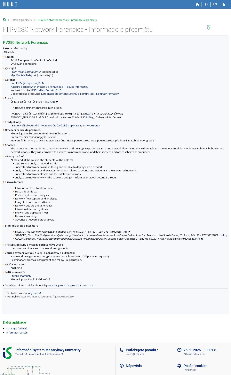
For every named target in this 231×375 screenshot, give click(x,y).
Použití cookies (195, 366)
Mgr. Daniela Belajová (23, 75)
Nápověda (134, 366)
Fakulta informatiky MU (52, 354)
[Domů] (197, 4)
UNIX (93, 125)
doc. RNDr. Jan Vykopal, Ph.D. (27, 83)
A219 (90, 114)
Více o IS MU (21, 354)
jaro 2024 (75, 285)
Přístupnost (190, 370)
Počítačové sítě (24, 125)
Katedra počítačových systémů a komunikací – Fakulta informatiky (49, 86)
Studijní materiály (21, 276)
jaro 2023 (63, 285)
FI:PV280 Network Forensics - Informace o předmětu (67, 20)
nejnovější (34, 293)
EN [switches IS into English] (215, 4)
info (125, 231)
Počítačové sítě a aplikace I (61, 125)
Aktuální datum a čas (194, 354)
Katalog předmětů (21, 20)
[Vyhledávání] (206, 4)
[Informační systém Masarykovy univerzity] (10, 4)
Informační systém (17, 332)
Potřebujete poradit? (142, 350)
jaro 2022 (51, 285)
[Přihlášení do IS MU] (223, 4)
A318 (52, 101)
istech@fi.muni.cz (135, 354)
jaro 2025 (87, 285)
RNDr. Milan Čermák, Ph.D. (26, 71)
